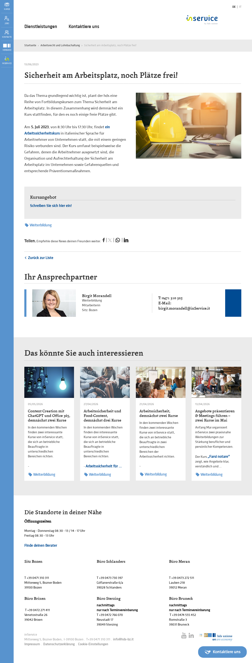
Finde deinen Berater (40, 545)
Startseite (30, 45)
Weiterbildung (38, 225)
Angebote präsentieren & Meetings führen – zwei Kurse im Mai (215, 416)
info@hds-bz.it (123, 639)
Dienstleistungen (40, 26)
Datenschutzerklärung (59, 644)
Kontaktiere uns (84, 26)
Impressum (32, 644)
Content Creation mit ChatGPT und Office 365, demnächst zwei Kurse (49, 416)
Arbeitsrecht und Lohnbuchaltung (60, 45)
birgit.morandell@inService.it (184, 308)
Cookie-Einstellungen (93, 644)
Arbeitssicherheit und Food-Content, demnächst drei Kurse (102, 416)
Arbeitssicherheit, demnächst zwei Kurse (158, 413)
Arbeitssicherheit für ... (104, 466)
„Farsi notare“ (219, 456)
